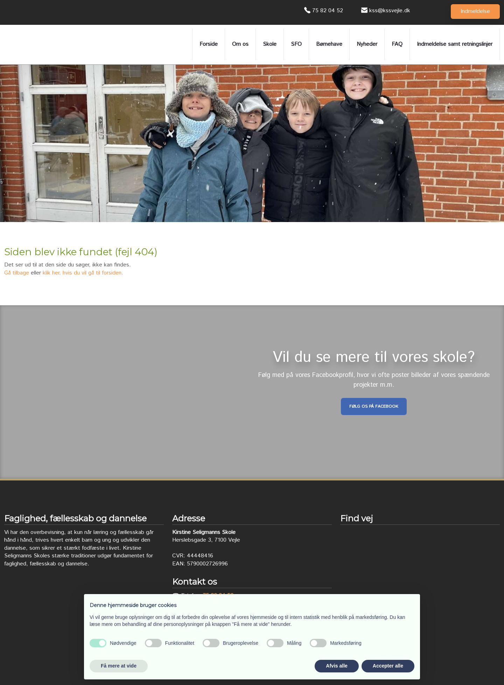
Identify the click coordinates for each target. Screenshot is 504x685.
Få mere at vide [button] (118, 666)
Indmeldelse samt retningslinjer (454, 44)
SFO (296, 44)
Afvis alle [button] (336, 666)
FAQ (397, 44)
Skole (269, 44)
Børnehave (329, 44)
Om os (240, 44)
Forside (209, 44)
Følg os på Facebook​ (373, 406)
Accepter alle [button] (388, 666)
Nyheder (367, 44)
